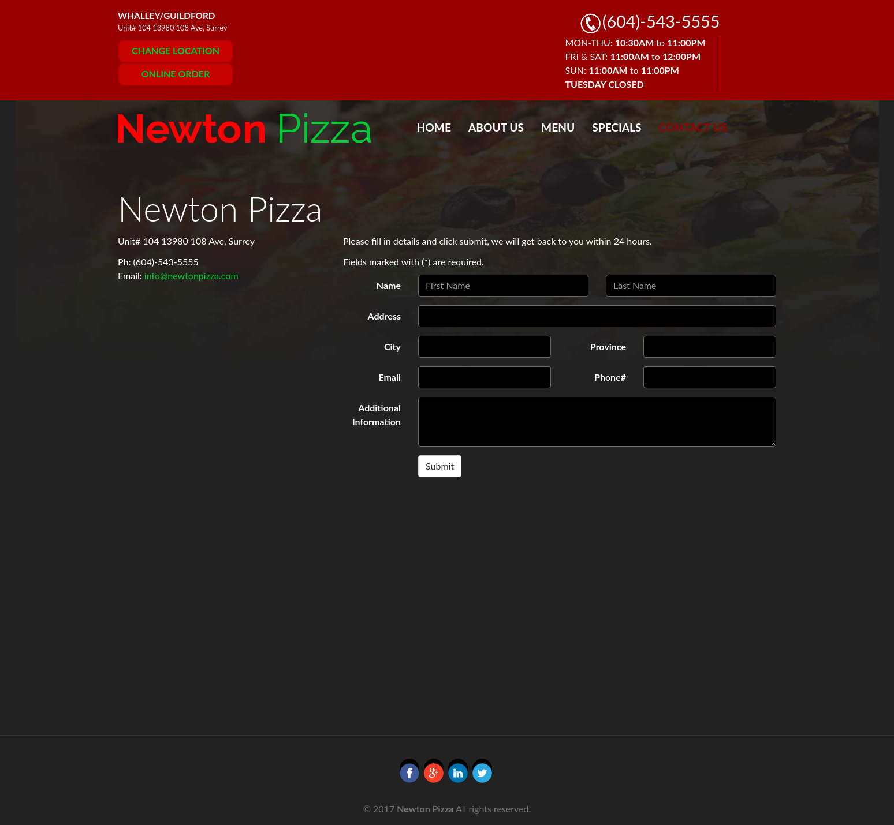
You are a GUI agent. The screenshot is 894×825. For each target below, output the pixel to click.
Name (389, 285)
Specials (616, 127)
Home (434, 127)
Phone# (610, 377)
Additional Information (376, 414)
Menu (558, 127)
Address (384, 315)
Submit (440, 465)
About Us (496, 127)
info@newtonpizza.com (191, 275)
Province (608, 346)
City (392, 346)
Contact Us (693, 127)
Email (389, 377)
